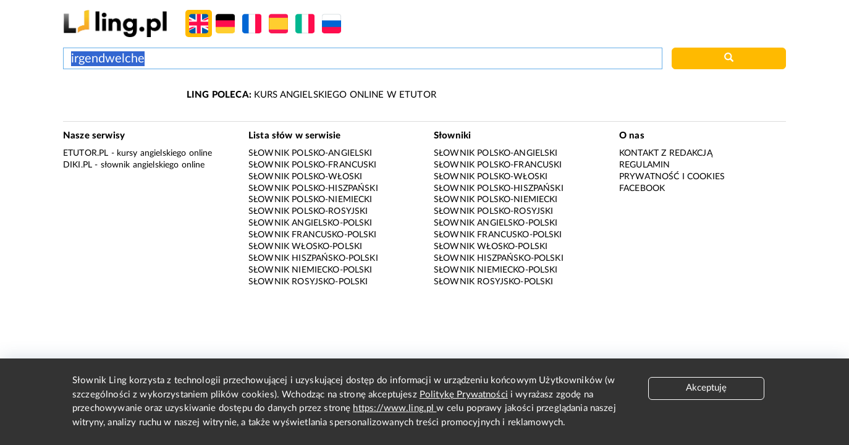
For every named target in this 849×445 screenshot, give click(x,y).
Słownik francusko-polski (312, 235)
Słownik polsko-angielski (310, 153)
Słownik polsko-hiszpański (313, 188)
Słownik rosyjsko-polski (308, 282)
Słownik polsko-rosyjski (308, 211)
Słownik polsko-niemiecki (310, 199)
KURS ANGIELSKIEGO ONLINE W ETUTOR (311, 95)
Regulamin (644, 165)
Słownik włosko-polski (305, 246)
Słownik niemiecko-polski (310, 270)
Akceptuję (706, 387)
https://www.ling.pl (394, 408)
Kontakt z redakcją (665, 153)
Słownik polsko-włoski (305, 176)
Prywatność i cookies (672, 176)
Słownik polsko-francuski (312, 165)
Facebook (642, 188)
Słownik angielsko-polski (310, 223)
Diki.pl (77, 165)
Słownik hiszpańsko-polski (313, 258)
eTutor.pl (85, 153)
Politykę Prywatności (464, 394)
